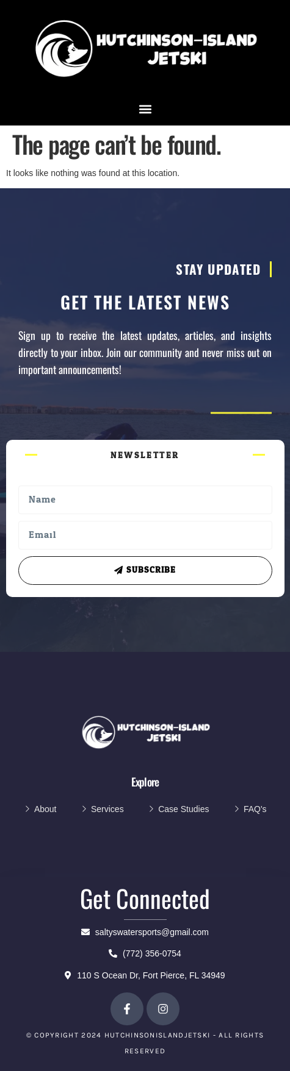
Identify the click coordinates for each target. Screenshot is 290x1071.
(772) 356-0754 (145, 953)
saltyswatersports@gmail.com (145, 932)
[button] (145, 109)
